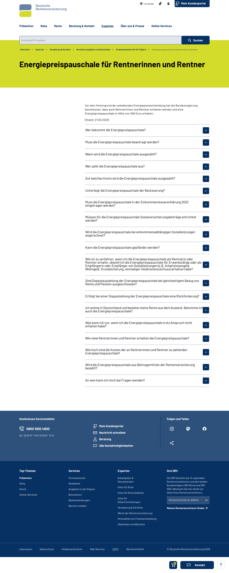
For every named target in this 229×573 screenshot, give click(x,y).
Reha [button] (44, 26)
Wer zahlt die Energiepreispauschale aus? (115, 166)
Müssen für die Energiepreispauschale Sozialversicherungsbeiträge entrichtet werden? (140, 218)
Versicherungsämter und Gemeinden (93, 49)
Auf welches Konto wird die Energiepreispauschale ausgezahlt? (130, 178)
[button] (147, 4)
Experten (39, 49)
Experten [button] (108, 26)
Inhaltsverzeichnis (72, 549)
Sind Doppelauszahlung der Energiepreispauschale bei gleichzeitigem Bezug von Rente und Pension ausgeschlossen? (142, 282)
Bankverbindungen (79, 500)
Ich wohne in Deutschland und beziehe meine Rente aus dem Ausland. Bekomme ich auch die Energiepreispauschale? (144, 309)
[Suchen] (195, 40)
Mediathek (74, 483)
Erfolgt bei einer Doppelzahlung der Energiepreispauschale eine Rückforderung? (142, 296)
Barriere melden (78, 505)
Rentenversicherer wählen (184, 499)
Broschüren (75, 494)
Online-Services (161, 26)
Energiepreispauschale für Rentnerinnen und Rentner (175, 49)
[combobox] (100, 40)
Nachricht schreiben (112, 432)
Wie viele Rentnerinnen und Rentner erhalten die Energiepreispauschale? (137, 338)
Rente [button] (58, 26)
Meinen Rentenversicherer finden (186, 507)
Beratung (105, 439)
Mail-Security (97, 549)
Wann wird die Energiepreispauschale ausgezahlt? (121, 154)
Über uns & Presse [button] (132, 26)
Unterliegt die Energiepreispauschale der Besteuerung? (125, 190)
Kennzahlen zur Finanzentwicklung (137, 518)
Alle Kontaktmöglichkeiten (116, 445)
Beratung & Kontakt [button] (81, 26)
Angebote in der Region (82, 489)
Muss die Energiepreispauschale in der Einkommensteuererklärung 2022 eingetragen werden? (137, 203)
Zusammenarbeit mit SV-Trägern (131, 49)
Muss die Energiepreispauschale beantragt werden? (122, 142)
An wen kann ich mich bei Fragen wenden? (115, 380)
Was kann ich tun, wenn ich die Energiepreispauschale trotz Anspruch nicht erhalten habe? (138, 324)
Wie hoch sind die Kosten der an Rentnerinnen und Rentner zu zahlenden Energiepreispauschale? (136, 351)
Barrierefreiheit (135, 549)
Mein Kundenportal (193, 3)
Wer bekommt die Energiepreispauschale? (115, 130)
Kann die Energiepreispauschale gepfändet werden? (122, 247)
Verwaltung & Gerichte (60, 49)
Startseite (25, 49)
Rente (22, 489)
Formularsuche (77, 477)
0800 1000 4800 (38, 429)
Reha (22, 483)
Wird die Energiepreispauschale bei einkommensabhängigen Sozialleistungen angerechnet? (140, 233)
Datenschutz (47, 549)
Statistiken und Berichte (131, 524)
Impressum (25, 549)
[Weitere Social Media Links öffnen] (172, 444)
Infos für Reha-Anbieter (131, 492)
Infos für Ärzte (126, 487)
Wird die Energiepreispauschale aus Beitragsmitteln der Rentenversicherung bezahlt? (140, 366)
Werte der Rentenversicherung (135, 513)
